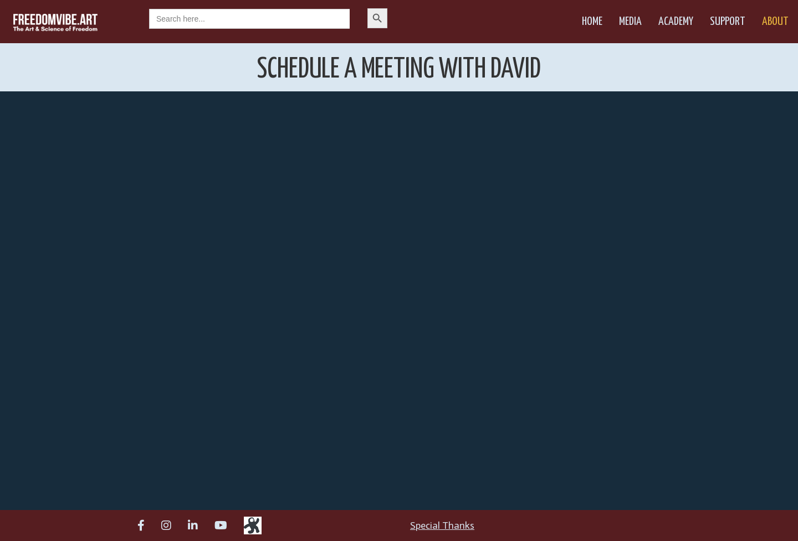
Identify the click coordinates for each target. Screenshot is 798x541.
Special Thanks (442, 525)
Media (630, 21)
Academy (675, 21)
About (775, 21)
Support (727, 21)
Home (592, 21)
